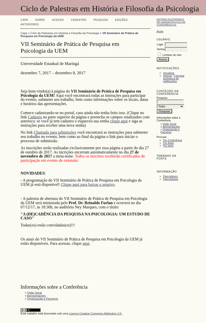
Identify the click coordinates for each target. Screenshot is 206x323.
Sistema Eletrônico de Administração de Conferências (171, 22)
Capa (24, 20)
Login (160, 44)
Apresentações (171, 126)
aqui (86, 243)
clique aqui (119, 121)
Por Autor (168, 143)
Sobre (40, 20)
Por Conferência (172, 140)
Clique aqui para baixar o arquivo (88, 184)
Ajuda (160, 31)
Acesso (58, 20)
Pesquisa (101, 20)
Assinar (167, 75)
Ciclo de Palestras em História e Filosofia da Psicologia (65, 33)
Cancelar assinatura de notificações (173, 78)
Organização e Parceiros (170, 131)
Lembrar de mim (172, 55)
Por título (168, 145)
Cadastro (78, 20)
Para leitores (170, 176)
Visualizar (168, 73)
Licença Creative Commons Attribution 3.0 (95, 313)
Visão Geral (169, 124)
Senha (160, 49)
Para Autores (170, 179)
